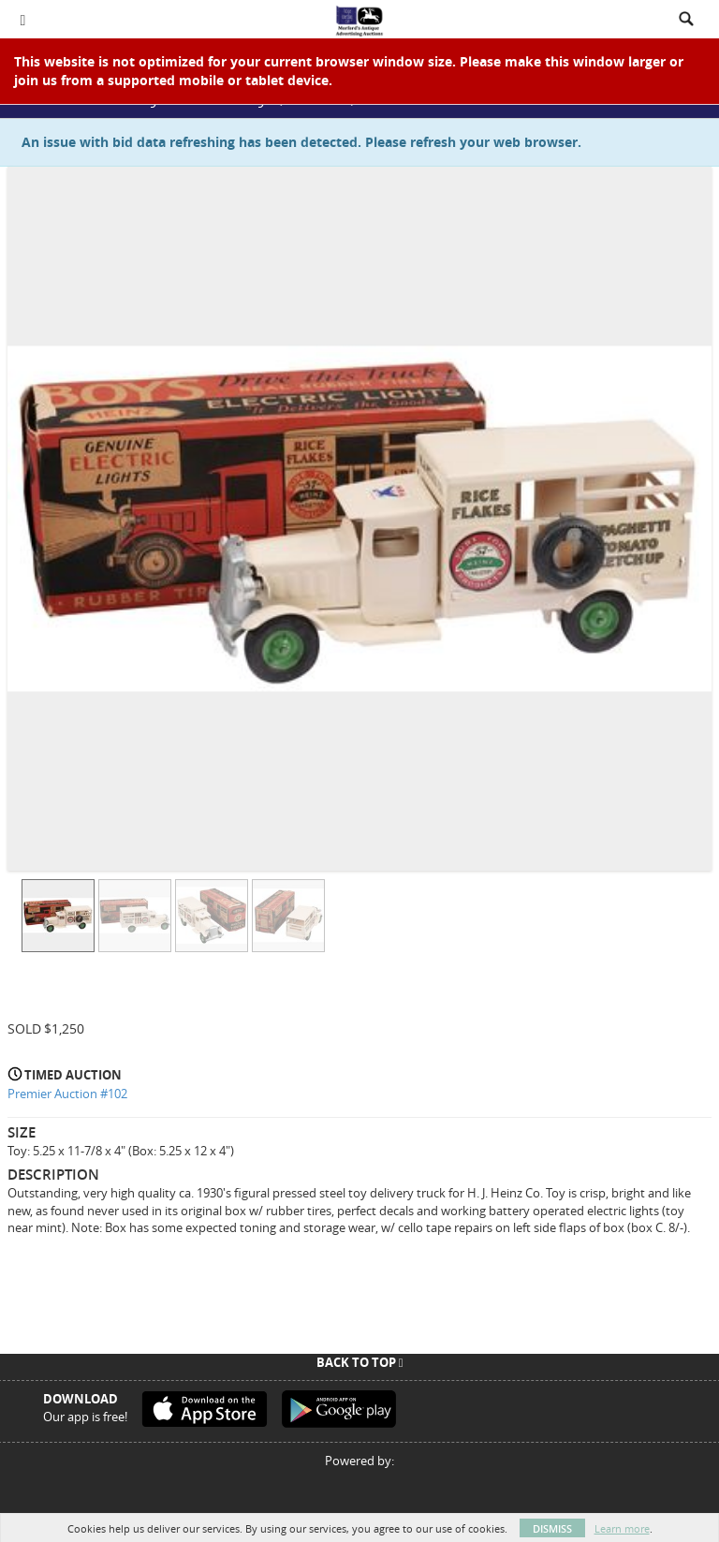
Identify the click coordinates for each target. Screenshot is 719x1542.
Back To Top (360, 1362)
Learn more (622, 1528)
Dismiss (552, 1528)
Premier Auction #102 (67, 1093)
